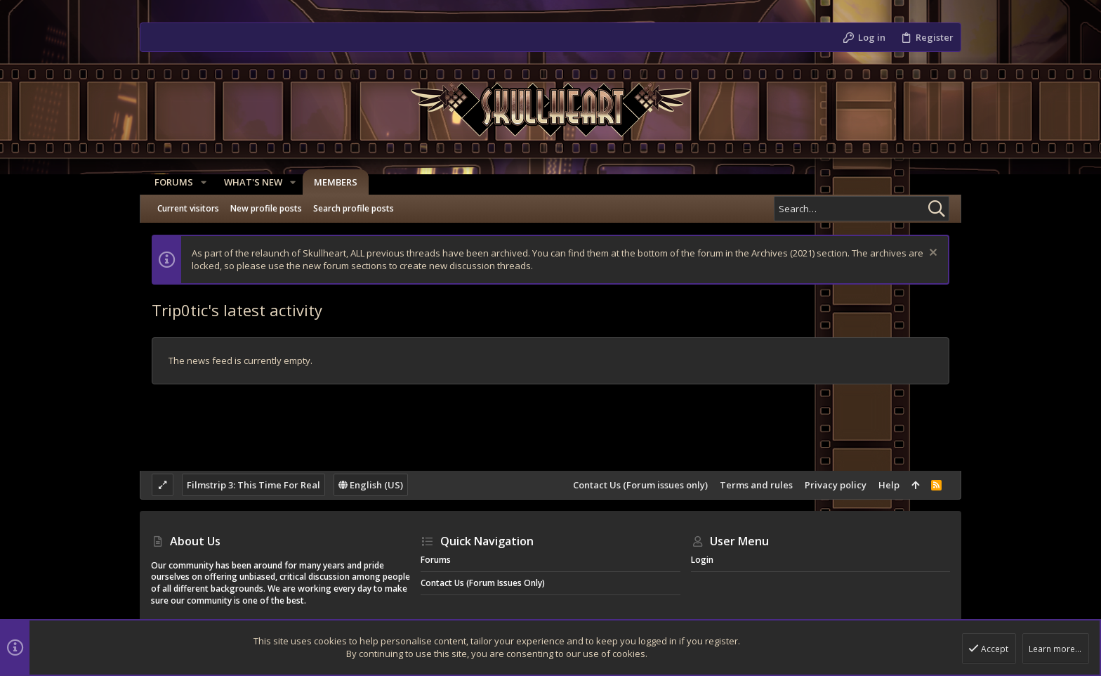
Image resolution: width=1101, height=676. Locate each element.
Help (888, 485)
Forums (436, 560)
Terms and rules (756, 485)
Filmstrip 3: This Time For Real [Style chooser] (253, 485)
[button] (200, 182)
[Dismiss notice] (931, 254)
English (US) (370, 485)
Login (702, 560)
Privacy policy (835, 485)
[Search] (861, 209)
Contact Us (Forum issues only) (640, 485)
